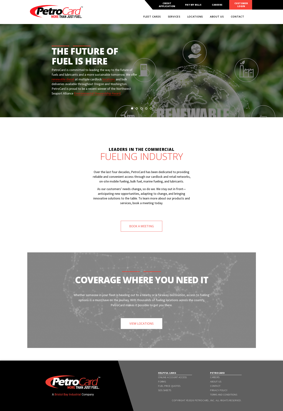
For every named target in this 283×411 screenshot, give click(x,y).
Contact (237, 16)
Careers (217, 4)
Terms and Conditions (223, 394)
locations (109, 79)
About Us (217, 16)
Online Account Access (172, 377)
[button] (132, 108)
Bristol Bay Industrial (68, 394)
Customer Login (241, 5)
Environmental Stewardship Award (97, 93)
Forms (162, 381)
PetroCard (217, 373)
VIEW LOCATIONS (141, 324)
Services (174, 16)
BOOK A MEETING (141, 226)
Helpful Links (167, 373)
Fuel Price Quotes (169, 386)
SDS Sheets (164, 390)
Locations (195, 16)
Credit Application (167, 5)
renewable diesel (63, 79)
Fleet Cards (152, 16)
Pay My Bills (193, 4)
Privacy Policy (218, 390)
